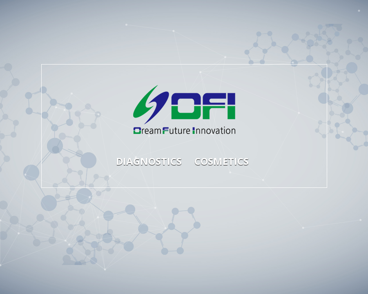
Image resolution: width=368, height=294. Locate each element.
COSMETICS (221, 161)
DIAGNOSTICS (146, 161)
